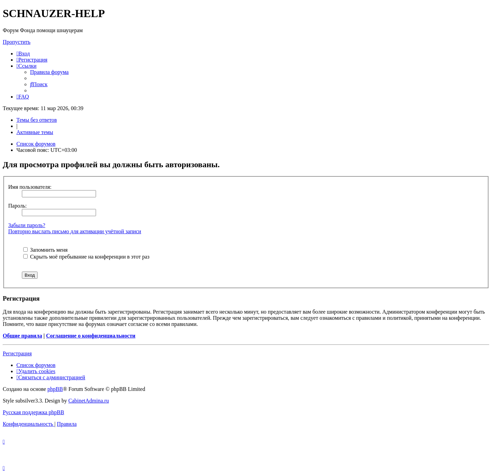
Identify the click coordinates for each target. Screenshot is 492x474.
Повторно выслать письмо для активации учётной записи (74, 231)
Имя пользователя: (30, 187)
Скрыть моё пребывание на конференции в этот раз (86, 257)
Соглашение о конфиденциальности (90, 336)
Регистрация (17, 353)
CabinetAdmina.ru (88, 401)
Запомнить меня (45, 250)
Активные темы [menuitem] (34, 132)
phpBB (55, 389)
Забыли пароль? (26, 225)
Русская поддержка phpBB (33, 412)
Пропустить (16, 42)
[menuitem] (23, 53)
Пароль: (17, 206)
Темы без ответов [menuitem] (36, 120)
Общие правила (22, 336)
